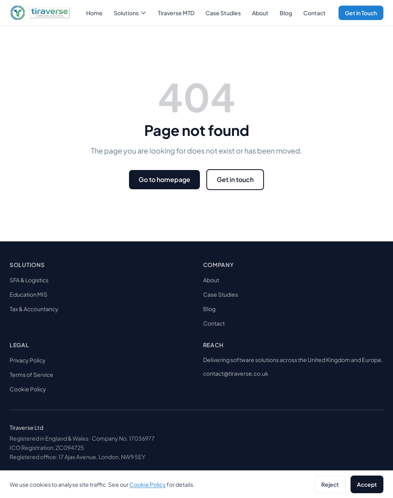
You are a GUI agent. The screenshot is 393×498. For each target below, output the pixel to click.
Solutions (130, 12)
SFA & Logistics (29, 279)
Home (94, 12)
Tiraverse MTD (176, 12)
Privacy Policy (28, 360)
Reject (330, 484)
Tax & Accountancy (34, 308)
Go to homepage (164, 179)
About (260, 12)
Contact (314, 12)
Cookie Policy (28, 389)
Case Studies (223, 12)
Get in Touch (361, 12)
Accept (367, 484)
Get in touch (235, 179)
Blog (286, 12)
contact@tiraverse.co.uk (235, 373)
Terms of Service (31, 374)
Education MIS (28, 294)
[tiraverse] (40, 13)
